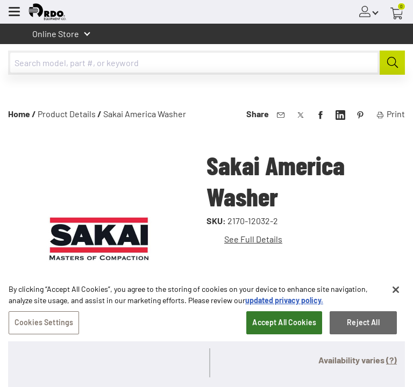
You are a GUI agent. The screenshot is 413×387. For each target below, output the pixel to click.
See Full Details (253, 239)
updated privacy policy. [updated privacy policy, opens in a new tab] (284, 303)
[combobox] (206, 63)
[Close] (396, 293)
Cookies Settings (44, 325)
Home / (22, 114)
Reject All (363, 325)
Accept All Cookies (284, 325)
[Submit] (392, 63)
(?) (391, 360)
